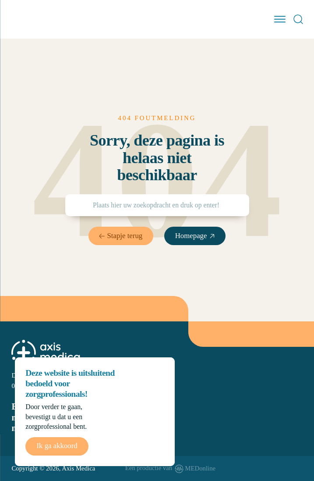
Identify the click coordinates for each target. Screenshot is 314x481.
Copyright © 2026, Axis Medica (53, 468)
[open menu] (280, 19)
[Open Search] (298, 19)
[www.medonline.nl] (170, 468)
